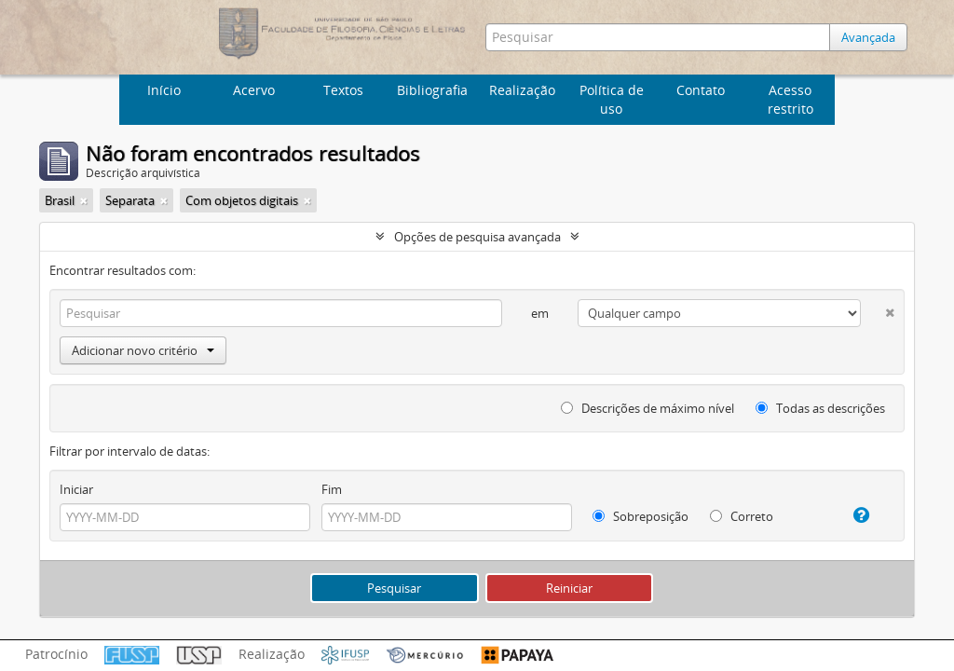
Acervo (254, 90)
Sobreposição (640, 516)
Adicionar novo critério (143, 350)
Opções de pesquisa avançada (477, 236)
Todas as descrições (820, 408)
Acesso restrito (790, 99)
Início (164, 90)
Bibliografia (432, 90)
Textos (343, 90)
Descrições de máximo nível (647, 408)
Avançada (868, 37)
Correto (741, 516)
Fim (331, 489)
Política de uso (611, 99)
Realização (522, 90)
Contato (700, 90)
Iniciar (76, 489)
